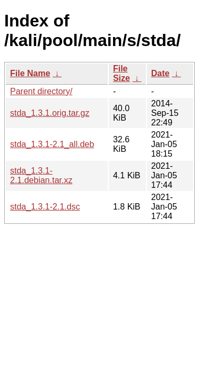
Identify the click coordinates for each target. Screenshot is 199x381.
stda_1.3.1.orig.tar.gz (49, 112)
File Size (121, 73)
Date (160, 73)
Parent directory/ (41, 91)
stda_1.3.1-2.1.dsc (45, 206)
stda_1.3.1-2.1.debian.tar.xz (41, 175)
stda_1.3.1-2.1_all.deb (52, 144)
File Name (30, 73)
